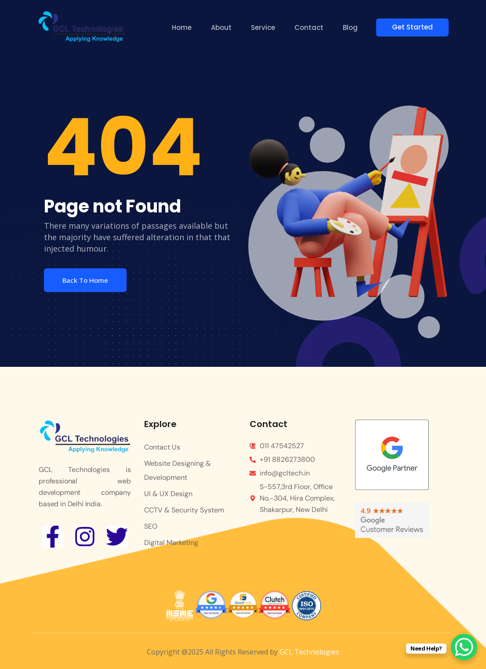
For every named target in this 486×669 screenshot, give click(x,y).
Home (183, 27)
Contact (310, 27)
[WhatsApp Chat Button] (464, 647)
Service (264, 27)
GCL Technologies (309, 652)
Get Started (415, 27)
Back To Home (85, 280)
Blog (351, 27)
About (222, 27)
